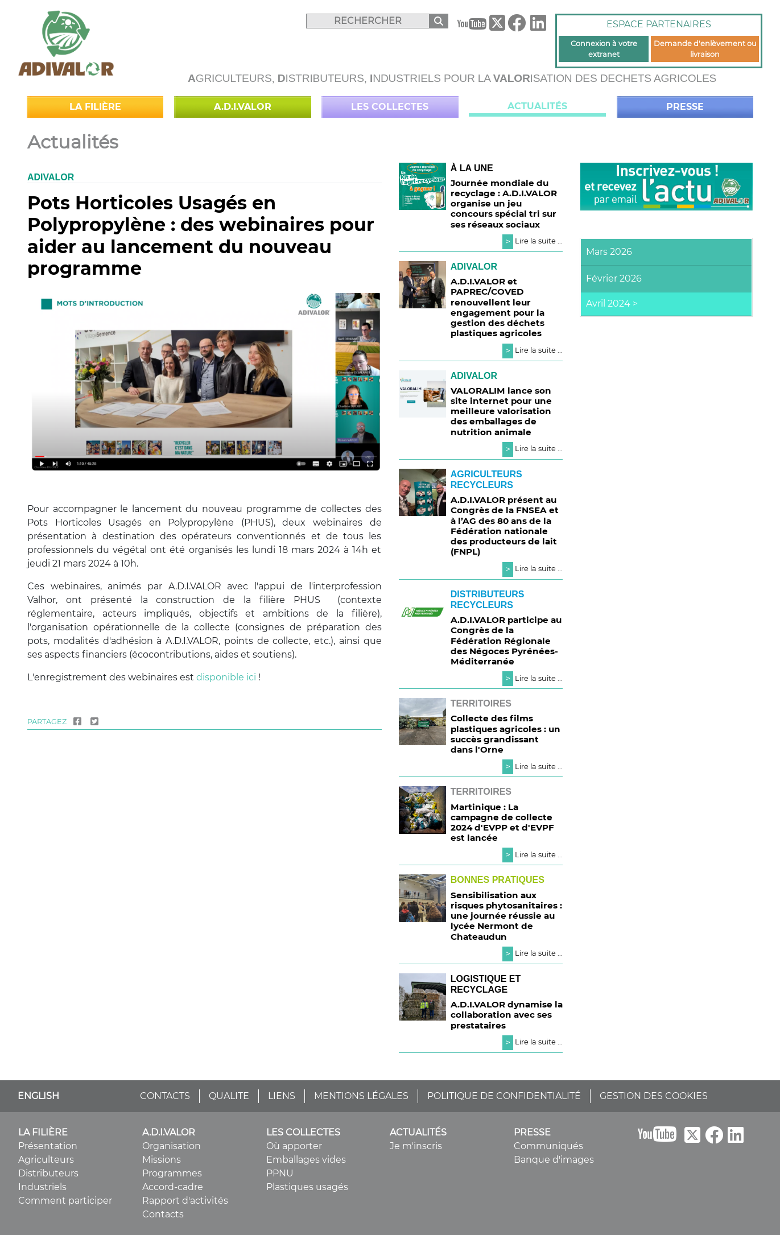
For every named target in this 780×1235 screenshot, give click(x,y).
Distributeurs (48, 1173)
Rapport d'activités (185, 1200)
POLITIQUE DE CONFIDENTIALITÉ (504, 1096)
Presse (685, 106)
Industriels (42, 1187)
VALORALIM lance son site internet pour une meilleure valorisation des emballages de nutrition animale (501, 411)
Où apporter (294, 1146)
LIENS (281, 1096)
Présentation (47, 1146)
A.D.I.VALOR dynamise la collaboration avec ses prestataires (507, 1014)
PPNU (280, 1173)
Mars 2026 (609, 251)
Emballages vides (306, 1159)
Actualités (537, 106)
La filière (95, 106)
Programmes (172, 1173)
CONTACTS (165, 1096)
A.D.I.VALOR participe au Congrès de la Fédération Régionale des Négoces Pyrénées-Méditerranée (506, 640)
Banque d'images (554, 1159)
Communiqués (548, 1146)
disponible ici (226, 677)
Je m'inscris (416, 1146)
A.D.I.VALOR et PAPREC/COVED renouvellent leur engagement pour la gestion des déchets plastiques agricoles (497, 307)
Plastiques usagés (307, 1187)
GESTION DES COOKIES (654, 1096)
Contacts (163, 1214)
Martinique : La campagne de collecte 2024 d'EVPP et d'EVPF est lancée (502, 823)
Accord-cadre (172, 1187)
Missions (161, 1159)
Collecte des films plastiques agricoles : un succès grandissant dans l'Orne (505, 734)
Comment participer (65, 1200)
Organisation (171, 1146)
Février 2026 (614, 278)
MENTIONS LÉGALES (361, 1096)
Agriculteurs (46, 1159)
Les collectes (389, 106)
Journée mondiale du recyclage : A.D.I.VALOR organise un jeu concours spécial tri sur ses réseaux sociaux (504, 203)
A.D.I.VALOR (242, 106)
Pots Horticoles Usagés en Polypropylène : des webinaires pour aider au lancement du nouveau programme (200, 235)
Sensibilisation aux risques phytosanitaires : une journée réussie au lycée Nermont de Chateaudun (506, 916)
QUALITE (229, 1096)
